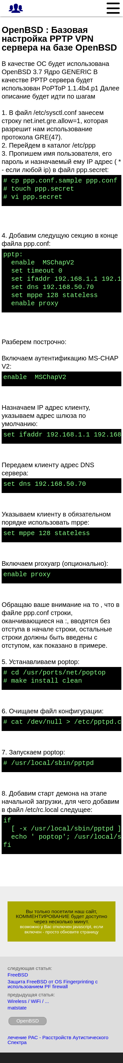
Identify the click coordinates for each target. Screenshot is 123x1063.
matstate (17, 1007)
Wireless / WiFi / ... (28, 1001)
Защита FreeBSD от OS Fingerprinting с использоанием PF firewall (53, 984)
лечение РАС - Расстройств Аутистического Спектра (58, 1040)
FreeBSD (18, 974)
